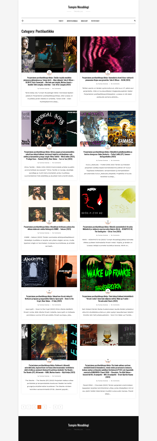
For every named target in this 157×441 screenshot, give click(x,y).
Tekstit (61, 21)
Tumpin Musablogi (78, 7)
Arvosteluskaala (72, 21)
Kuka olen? (84, 21)
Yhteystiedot (95, 21)
